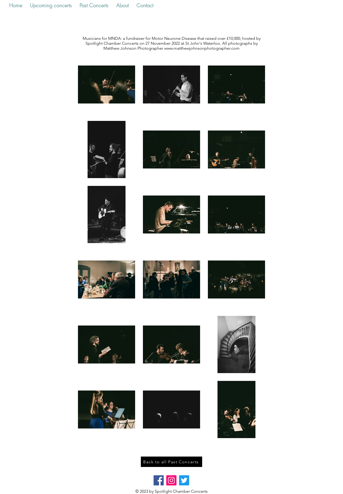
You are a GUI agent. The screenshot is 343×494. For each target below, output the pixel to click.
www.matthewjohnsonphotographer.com (202, 48)
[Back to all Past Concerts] (171, 462)
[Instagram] (171, 480)
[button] (51, 5)
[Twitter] (184, 480)
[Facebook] (159, 480)
